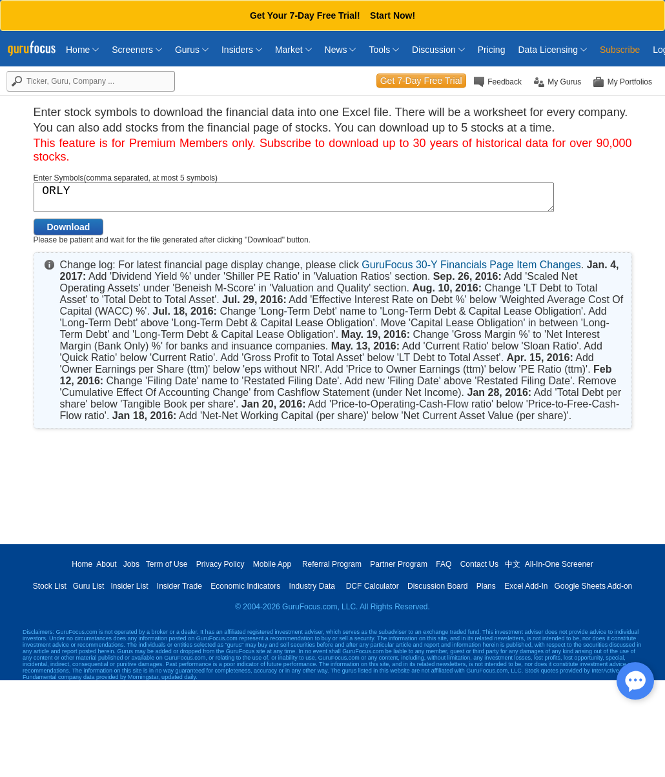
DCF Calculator (372, 586)
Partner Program (398, 564)
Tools (384, 49)
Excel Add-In (525, 586)
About (106, 564)
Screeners (137, 49)
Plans (486, 586)
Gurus (192, 49)
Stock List (49, 586)
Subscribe (620, 49)
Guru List (89, 586)
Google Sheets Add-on (594, 586)
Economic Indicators (245, 586)
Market (293, 49)
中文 (512, 564)
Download (68, 227)
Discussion (438, 49)
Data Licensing (552, 49)
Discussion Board (437, 586)
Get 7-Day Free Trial (421, 80)
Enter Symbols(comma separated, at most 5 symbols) (126, 177)
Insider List (129, 586)
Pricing (492, 49)
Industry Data (312, 586)
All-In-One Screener (559, 564)
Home (82, 49)
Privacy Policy (220, 564)
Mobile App (272, 564)
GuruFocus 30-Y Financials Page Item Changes (471, 264)
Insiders (241, 49)
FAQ (443, 564)
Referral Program (332, 564)
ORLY (294, 197)
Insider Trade (179, 586)
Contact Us (479, 564)
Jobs (131, 564)
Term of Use (167, 564)
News (340, 49)
